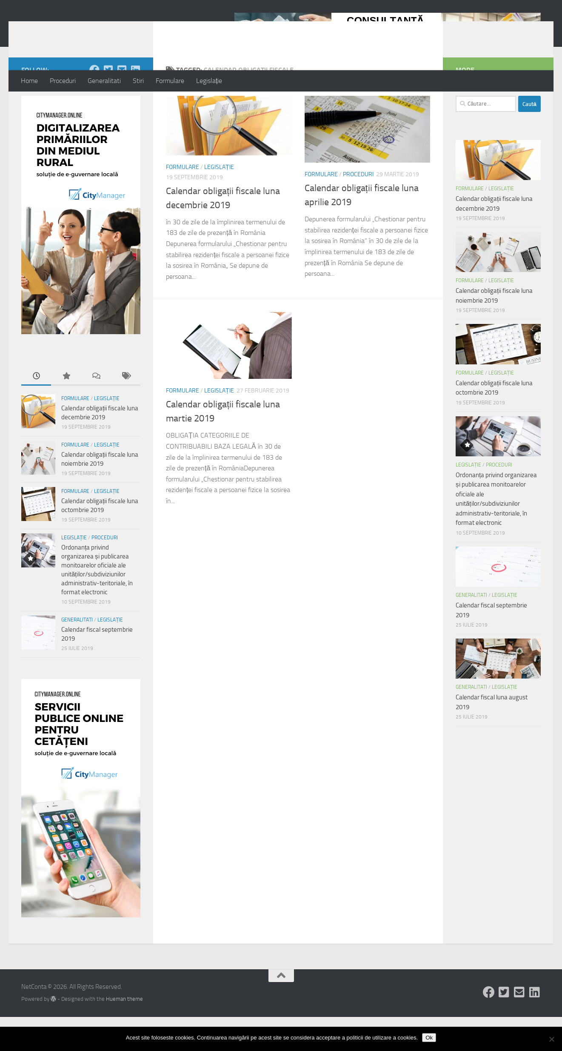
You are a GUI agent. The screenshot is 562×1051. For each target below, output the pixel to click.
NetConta (56, 29)
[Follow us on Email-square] (122, 104)
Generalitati (104, 81)
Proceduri (63, 81)
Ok (429, 1037)
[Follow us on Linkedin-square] (135, 104)
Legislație (209, 81)
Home (29, 81)
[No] (551, 1039)
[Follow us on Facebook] (94, 104)
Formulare (170, 81)
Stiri (138, 81)
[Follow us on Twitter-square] (108, 104)
